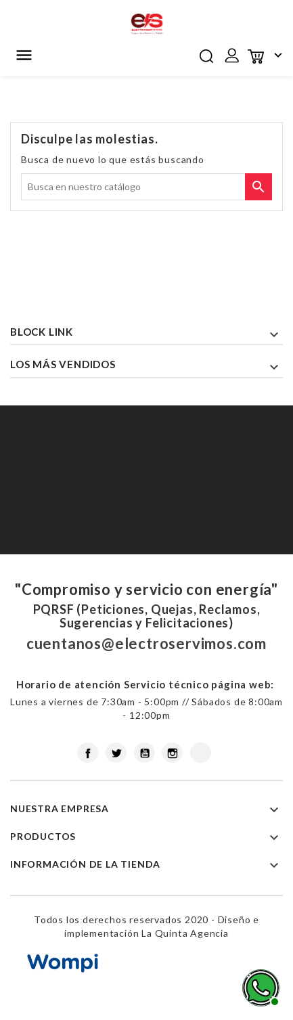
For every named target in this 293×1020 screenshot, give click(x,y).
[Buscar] (146, 186)
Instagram (172, 752)
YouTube (144, 752)
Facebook (87, 752)
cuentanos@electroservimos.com (146, 643)
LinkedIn (200, 752)
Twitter (116, 752)
